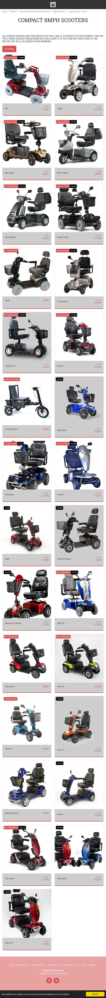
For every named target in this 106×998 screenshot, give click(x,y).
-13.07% (60, 763)
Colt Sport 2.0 (10, 366)
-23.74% (74, 572)
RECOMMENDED (11, 186)
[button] (3, 4)
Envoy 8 (60, 366)
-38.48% (21, 57)
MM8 (7, 559)
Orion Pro (60, 686)
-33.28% (73, 315)
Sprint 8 (60, 814)
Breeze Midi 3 (62, 173)
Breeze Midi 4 (10, 237)
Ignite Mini (61, 430)
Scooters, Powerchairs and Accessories (35, 11)
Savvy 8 (60, 750)
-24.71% (73, 122)
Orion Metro (9, 686)
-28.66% (60, 379)
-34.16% (73, 186)
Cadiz (7, 300)
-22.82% (73, 443)
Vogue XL (9, 943)
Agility (60, 108)
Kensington (9, 494)
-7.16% (6, 508)
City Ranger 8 (62, 301)
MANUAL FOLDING (11, 379)
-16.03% (60, 827)
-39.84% (22, 315)
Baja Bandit (9, 173)
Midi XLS (60, 623)
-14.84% (7, 892)
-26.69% (60, 699)
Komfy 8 (60, 494)
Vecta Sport (9, 878)
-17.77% (73, 57)
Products (13, 11)
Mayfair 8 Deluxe (64, 559)
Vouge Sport (62, 878)
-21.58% (60, 508)
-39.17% (22, 827)
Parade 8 (8, 749)
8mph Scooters (59, 11)
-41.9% (20, 443)
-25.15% (73, 250)
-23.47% (7, 572)
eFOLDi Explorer (11, 429)
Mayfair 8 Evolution (13, 623)
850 (6, 108)
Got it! (95, 994)
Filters (9, 49)
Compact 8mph (10, 57)
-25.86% (21, 122)
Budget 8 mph (62, 237)
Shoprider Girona (11, 813)
